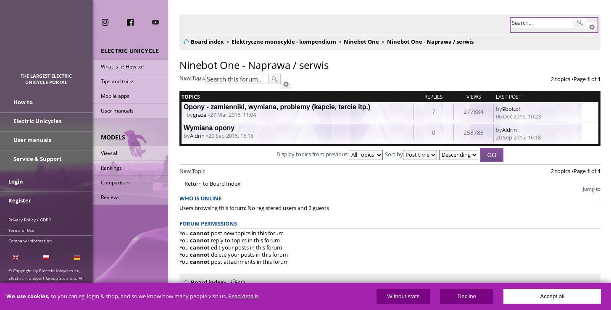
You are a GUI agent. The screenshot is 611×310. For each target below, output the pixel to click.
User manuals (117, 110)
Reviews (110, 197)
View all (110, 153)
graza (199, 114)
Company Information (30, 241)
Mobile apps (115, 96)
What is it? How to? (122, 66)
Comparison (115, 182)
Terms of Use (21, 230)
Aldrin (197, 135)
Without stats (403, 296)
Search (580, 23)
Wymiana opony (209, 127)
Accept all (552, 296)
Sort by (411, 154)
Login (15, 181)
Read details (243, 296)
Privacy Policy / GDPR (29, 220)
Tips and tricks (117, 81)
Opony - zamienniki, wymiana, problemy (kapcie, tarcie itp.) (277, 106)
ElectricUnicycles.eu (46, 40)
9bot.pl (511, 109)
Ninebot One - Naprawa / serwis (254, 65)
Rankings (111, 167)
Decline (467, 296)
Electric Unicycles (37, 121)
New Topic (192, 77)
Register (19, 200)
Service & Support (37, 159)
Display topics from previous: (330, 154)
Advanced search (592, 27)
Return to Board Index (212, 183)
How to (23, 102)
